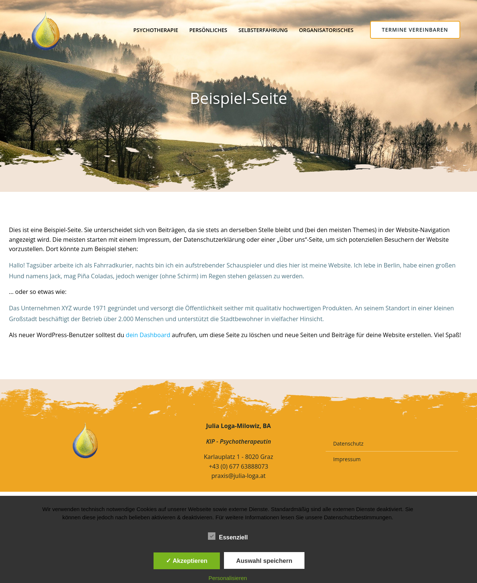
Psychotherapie (155, 29)
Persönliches (208, 29)
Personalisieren (228, 578)
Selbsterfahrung (262, 29)
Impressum (347, 462)
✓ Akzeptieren (187, 560)
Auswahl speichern (264, 560)
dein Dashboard (148, 336)
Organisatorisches (326, 29)
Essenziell (228, 536)
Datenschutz (349, 447)
